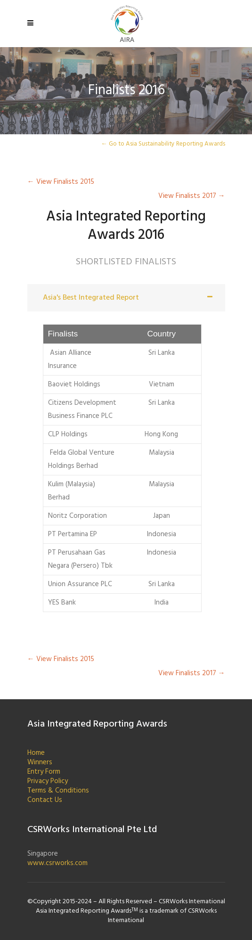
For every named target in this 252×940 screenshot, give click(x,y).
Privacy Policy (47, 781)
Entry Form (43, 771)
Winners (39, 762)
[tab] (126, 297)
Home (36, 753)
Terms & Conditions (58, 790)
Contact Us (44, 800)
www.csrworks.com (57, 863)
